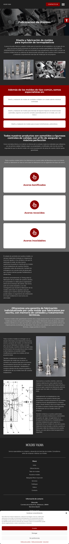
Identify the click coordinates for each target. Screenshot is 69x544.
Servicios (34, 481)
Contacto (34, 490)
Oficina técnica (34, 468)
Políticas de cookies (26, 541)
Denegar (34, 533)
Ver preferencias (34, 538)
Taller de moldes (34, 471)
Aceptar (34, 528)
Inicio (34, 465)
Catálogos (34, 484)
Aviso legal (45, 541)
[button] (66, 20)
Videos (34, 487)
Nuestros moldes (34, 474)
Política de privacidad (36, 541)
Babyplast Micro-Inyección (34, 478)
